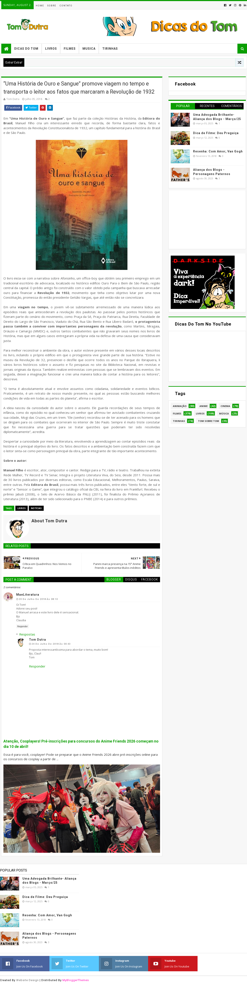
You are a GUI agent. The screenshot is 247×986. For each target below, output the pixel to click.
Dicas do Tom (26, 48)
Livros (51, 48)
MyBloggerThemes (75, 980)
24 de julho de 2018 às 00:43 (51, 644)
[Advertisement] (203, 219)
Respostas (27, 634)
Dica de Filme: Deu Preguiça (216, 133)
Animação (179, 406)
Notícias (36, 508)
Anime (203, 406)
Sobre (51, 5)
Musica (88, 48)
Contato (65, 5)
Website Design (27, 980)
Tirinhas (110, 48)
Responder (22, 626)
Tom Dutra (37, 639)
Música (224, 413)
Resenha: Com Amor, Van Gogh (218, 151)
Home (40, 5)
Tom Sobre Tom (208, 421)
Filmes (70, 48)
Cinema (225, 406)
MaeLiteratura (27, 594)
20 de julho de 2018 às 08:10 (38, 599)
